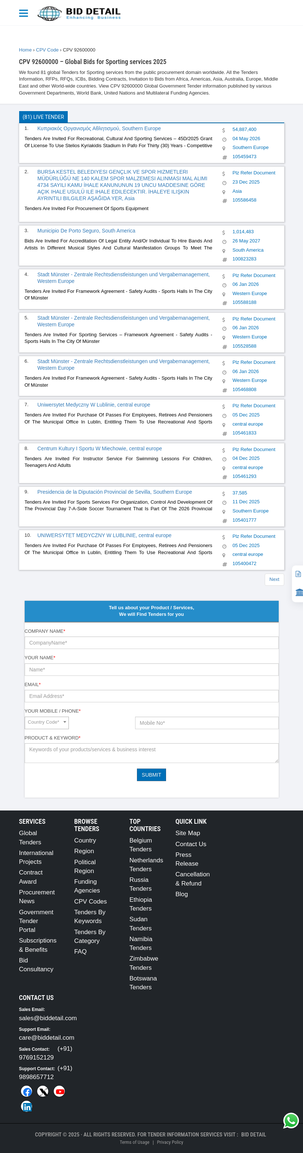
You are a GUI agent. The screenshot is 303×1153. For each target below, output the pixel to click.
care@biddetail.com (47, 1037)
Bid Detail (253, 1134)
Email (33, 684)
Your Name (40, 657)
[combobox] (47, 723)
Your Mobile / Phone (53, 711)
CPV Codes (90, 901)
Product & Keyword (53, 738)
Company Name (45, 631)
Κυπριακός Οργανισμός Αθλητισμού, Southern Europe (99, 128)
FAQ (80, 951)
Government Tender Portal (36, 921)
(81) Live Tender (43, 117)
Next (274, 579)
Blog (182, 894)
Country (85, 840)
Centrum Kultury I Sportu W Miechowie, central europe (100, 448)
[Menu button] (25, 13)
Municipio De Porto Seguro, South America (86, 231)
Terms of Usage (134, 1142)
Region (84, 851)
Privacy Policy (170, 1142)
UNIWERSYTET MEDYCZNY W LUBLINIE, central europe (105, 535)
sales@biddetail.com (48, 1018)
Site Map (188, 833)
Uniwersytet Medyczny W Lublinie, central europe (94, 405)
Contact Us (191, 844)
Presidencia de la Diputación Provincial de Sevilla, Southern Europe (115, 492)
